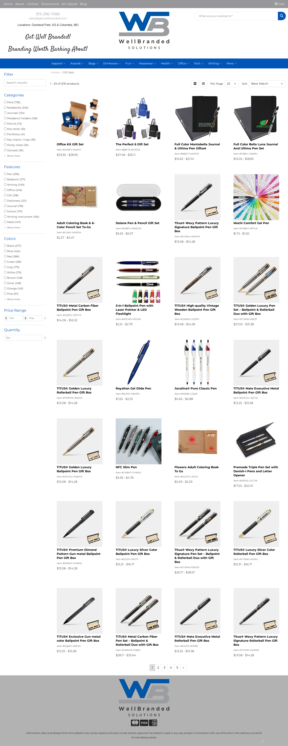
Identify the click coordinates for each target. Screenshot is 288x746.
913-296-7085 (48, 14)
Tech (199, 63)
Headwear (147, 63)
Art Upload (69, 4)
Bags (93, 63)
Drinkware (112, 63)
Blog (83, 4)
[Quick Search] (236, 16)
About (19, 4)
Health (167, 63)
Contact (33, 4)
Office (183, 63)
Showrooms (50, 4)
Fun (129, 63)
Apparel (59, 63)
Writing (215, 63)
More (231, 63)
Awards (77, 63)
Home (8, 4)
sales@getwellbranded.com (48, 18)
